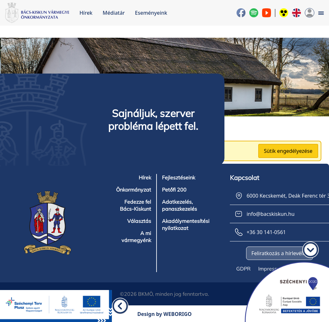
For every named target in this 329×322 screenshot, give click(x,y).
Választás (139, 221)
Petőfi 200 (174, 189)
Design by (164, 314)
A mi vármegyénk (136, 236)
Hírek (85, 12)
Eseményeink (151, 12)
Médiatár (114, 12)
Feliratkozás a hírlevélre (280, 253)
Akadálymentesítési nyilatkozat (185, 224)
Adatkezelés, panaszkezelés (179, 205)
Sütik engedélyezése (288, 150)
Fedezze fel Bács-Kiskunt (135, 205)
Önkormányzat (133, 189)
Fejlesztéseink (178, 177)
